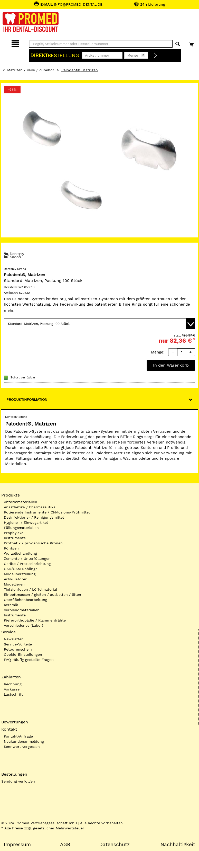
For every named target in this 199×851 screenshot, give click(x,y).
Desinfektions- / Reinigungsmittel (34, 517)
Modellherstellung (20, 574)
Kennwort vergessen (22, 746)
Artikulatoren (15, 579)
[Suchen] (177, 44)
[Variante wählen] (99, 323)
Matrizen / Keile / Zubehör (30, 70)
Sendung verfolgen (18, 781)
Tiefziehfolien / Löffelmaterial (30, 589)
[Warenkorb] (192, 42)
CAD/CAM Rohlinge (20, 569)
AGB (65, 844)
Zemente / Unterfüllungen (27, 558)
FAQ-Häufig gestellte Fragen (29, 660)
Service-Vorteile (18, 644)
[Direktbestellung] (155, 55)
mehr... (10, 310)
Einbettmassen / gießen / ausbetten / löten (42, 594)
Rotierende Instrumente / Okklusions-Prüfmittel (47, 512)
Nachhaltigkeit (177, 844)
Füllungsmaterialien (21, 528)
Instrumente (15, 538)
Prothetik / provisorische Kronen (33, 543)
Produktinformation (26, 399)
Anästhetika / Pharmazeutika (29, 507)
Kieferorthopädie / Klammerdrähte (35, 620)
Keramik (11, 605)
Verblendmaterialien (22, 610)
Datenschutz (114, 844)
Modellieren (14, 584)
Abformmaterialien (20, 502)
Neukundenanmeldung (24, 741)
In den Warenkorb (171, 365)
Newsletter (13, 639)
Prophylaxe (13, 533)
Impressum (17, 844)
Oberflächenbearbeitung (25, 600)
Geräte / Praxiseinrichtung (27, 564)
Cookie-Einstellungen (23, 654)
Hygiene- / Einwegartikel (26, 522)
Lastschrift (13, 694)
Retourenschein (18, 649)
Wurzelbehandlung (20, 553)
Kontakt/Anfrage (18, 736)
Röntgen (11, 548)
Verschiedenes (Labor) (23, 625)
